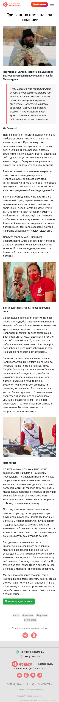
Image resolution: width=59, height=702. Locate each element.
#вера (16, 615)
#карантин (42, 615)
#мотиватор (30, 620)
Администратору (41, 684)
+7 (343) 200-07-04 (35, 668)
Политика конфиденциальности (29, 689)
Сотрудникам (15, 684)
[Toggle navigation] (52, 4)
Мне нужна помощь (29, 651)
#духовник (27, 615)
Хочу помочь (39, 4)
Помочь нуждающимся (19, 601)
